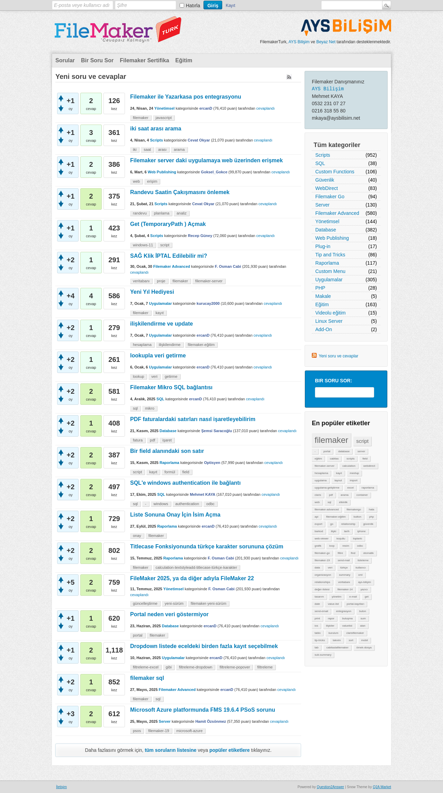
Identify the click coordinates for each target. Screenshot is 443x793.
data (317, 567)
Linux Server (329, 321)
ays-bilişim (364, 582)
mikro (149, 408)
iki (134, 149)
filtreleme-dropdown (196, 667)
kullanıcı (361, 567)
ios (316, 625)
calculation (348, 465)
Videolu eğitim (330, 313)
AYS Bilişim (298, 41)
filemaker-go (322, 553)
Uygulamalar (329, 279)
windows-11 (143, 245)
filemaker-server (324, 465)
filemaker (331, 440)
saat (147, 149)
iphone (361, 531)
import (354, 480)
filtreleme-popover (234, 667)
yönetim (336, 596)
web (317, 502)
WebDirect (326, 188)
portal (326, 451)
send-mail (344, 560)
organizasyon (323, 574)
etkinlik (343, 502)
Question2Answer (330, 787)
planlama (162, 213)
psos (137, 731)
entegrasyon (343, 611)
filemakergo (354, 509)
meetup (354, 473)
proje (161, 281)
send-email (321, 611)
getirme (171, 376)
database (344, 451)
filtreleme (265, 667)
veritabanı (344, 582)
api (316, 516)
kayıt (339, 473)
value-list (333, 603)
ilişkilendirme (170, 345)
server (361, 451)
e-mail (353, 596)
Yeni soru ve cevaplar (338, 356)
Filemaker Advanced (337, 213)
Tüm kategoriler (337, 145)
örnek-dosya (364, 647)
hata (371, 509)
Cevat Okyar (199, 140)
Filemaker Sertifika (144, 60)
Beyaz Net (325, 41)
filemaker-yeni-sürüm (208, 603)
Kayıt (230, 5)
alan (362, 625)
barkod (319, 531)
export (318, 524)
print (317, 618)
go (331, 524)
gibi (169, 667)
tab (316, 647)
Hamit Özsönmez (210, 721)
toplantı (357, 538)
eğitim (318, 458)
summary (344, 574)
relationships (322, 582)
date (317, 603)
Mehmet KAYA (202, 494)
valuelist (347, 625)
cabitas (334, 458)
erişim (152, 181)
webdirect (369, 465)
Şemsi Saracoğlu (216, 431)
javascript (164, 118)
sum (363, 618)
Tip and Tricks (330, 254)
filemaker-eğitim (335, 516)
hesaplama (321, 473)
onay (137, 536)
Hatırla (193, 5)
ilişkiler (330, 625)
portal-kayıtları (355, 603)
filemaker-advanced (327, 509)
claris (318, 494)
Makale (323, 296)
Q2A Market (382, 787)
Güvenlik (324, 180)
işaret (167, 440)
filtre (340, 553)
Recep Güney (200, 236)
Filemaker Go (329, 196)
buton (362, 611)
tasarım (319, 596)
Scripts (322, 155)
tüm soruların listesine (170, 750)
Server (322, 205)
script (362, 441)
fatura (138, 440)
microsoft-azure (190, 731)
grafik (318, 545)
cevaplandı (265, 108)
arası (162, 149)
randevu (140, 213)
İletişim (61, 787)
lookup (138, 376)
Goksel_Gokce (214, 172)
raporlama (368, 487)
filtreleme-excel (146, 667)
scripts (350, 458)
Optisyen (212, 463)
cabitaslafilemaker (337, 647)
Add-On (323, 329)
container (362, 494)
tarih (347, 531)
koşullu (340, 538)
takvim (337, 640)
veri (330, 567)
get (367, 596)
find (353, 553)
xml (360, 574)
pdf (331, 494)
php (371, 516)
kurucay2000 (208, 303)
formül (169, 472)
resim (345, 545)
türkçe (344, 567)
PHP (320, 288)
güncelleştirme (145, 603)
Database (325, 230)
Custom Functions (334, 171)
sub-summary (323, 654)
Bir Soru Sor (97, 60)
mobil (364, 640)
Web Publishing (332, 238)
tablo (317, 633)
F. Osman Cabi (228, 266)
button (357, 516)
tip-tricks (320, 640)
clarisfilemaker (355, 633)
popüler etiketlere (229, 750)
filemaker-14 (345, 589)
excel (350, 487)
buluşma (347, 618)
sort (351, 640)
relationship (348, 524)
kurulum (333, 633)
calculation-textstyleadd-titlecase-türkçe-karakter (196, 567)
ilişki (333, 531)
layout (338, 480)
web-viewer (321, 538)
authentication (187, 504)
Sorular (65, 60)
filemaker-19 (322, 560)
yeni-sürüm (174, 603)
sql (329, 502)
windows (161, 504)
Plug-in (323, 246)
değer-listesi (322, 589)
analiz (182, 213)
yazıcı (364, 589)
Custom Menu (330, 271)
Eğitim (183, 60)
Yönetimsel (327, 221)
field (365, 458)
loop (331, 545)
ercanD (205, 108)
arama (345, 494)
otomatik (368, 553)
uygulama (321, 480)
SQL (320, 163)
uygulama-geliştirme (327, 487)
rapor (331, 618)
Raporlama (327, 263)
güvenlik (368, 524)
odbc (360, 545)
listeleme (363, 560)
